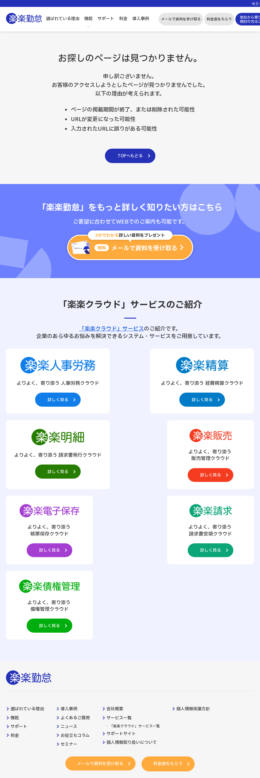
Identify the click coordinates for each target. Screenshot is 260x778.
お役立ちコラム (75, 593)
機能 (88, 19)
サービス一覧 (119, 575)
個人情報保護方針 (193, 567)
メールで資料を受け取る (181, 19)
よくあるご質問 (75, 575)
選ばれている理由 (62, 19)
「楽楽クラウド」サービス (111, 329)
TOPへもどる (130, 156)
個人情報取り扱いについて (131, 600)
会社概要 (114, 567)
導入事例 (140, 19)
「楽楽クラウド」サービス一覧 (134, 583)
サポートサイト (121, 592)
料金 (123, 19)
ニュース (69, 584)
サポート (105, 19)
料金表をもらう (219, 19)
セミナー (69, 602)
